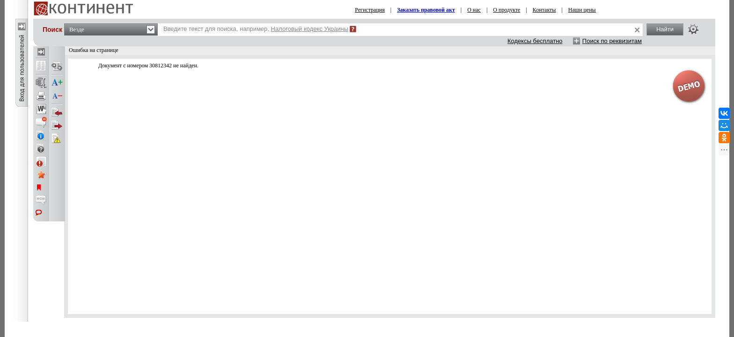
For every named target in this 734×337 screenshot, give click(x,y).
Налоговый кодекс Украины (310, 28)
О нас (474, 10)
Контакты (544, 10)
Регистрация (370, 10)
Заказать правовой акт (426, 10)
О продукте (506, 10)
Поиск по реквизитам (612, 40)
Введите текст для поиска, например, (255, 28)
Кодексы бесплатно (535, 40)
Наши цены (582, 10)
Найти (665, 29)
